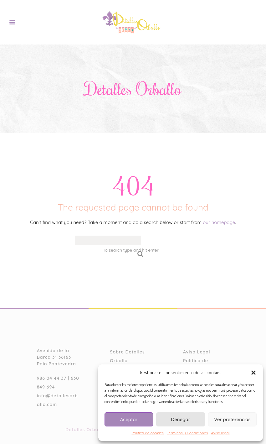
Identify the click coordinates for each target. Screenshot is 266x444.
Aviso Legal (196, 352)
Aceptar (129, 419)
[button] (253, 372)
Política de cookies (148, 433)
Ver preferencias (232, 419)
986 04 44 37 (51, 378)
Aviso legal (220, 433)
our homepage (219, 223)
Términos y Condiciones (187, 433)
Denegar (180, 419)
